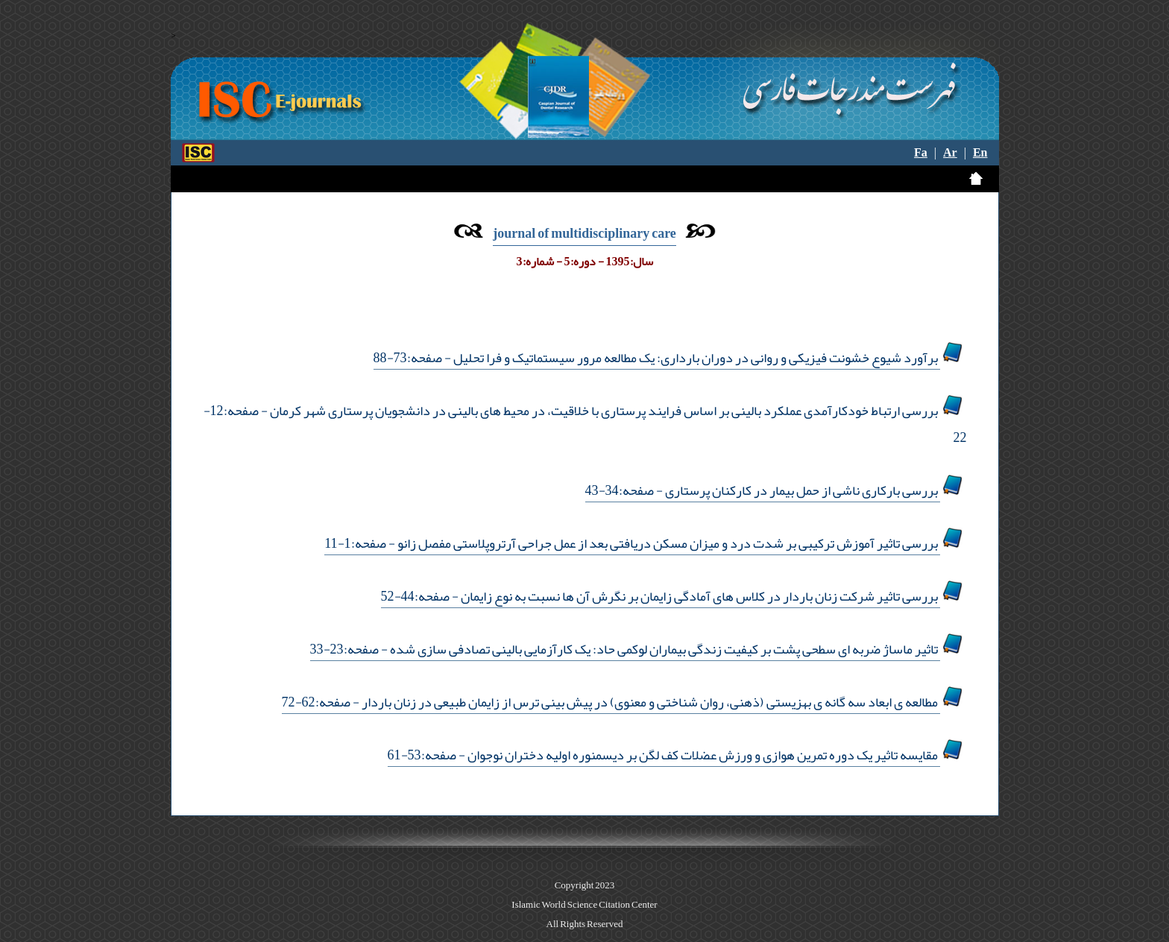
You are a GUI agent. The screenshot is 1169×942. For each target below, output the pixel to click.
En (980, 153)
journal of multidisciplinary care (584, 233)
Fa (920, 153)
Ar (950, 153)
